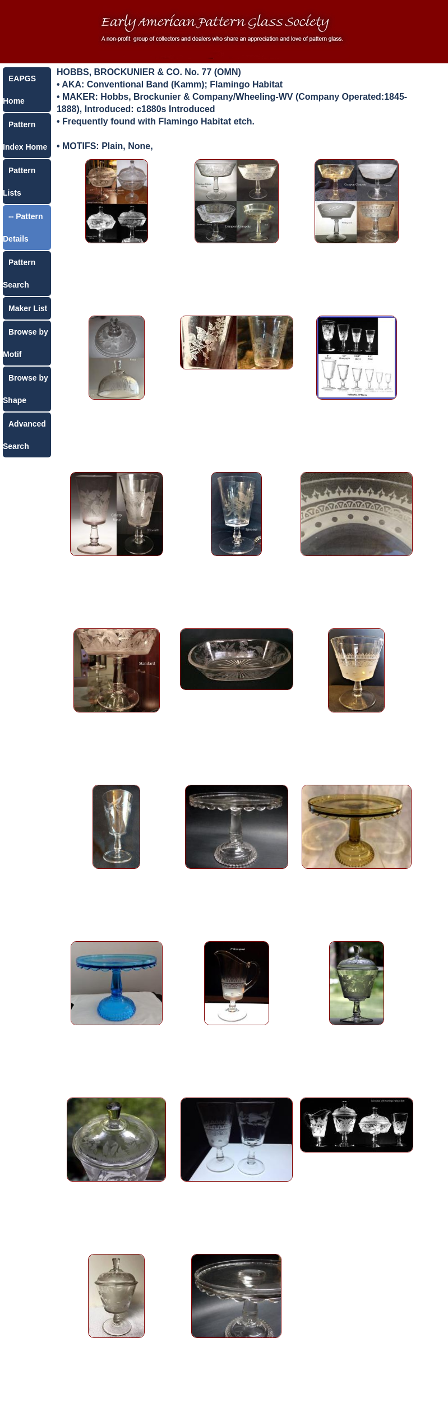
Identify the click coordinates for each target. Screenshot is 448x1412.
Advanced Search (24, 435)
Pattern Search (19, 273)
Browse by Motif (25, 343)
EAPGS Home (19, 89)
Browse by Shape (25, 389)
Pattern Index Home (25, 135)
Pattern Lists (19, 181)
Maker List (27, 308)
